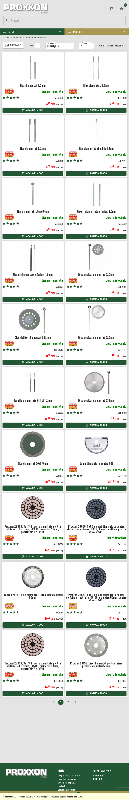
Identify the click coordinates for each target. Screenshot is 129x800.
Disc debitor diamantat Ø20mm (96, 275)
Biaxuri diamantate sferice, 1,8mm (33, 275)
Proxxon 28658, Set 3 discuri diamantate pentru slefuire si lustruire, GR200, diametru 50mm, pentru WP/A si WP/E (33, 666)
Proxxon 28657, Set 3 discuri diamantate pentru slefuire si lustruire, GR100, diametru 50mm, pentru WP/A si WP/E (96, 597)
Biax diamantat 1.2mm (33, 86)
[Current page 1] (60, 702)
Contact (61, 786)
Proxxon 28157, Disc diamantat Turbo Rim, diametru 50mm (33, 596)
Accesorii (17, 37)
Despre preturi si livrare (69, 775)
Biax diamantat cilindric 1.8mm (96, 148)
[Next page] (75, 702)
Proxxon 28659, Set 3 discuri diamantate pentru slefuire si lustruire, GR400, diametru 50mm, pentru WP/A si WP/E (33, 529)
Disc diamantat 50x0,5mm (32, 463)
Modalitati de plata (66, 782)
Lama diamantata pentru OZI (96, 463)
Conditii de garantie (67, 779)
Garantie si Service (66, 789)
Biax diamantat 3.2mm (33, 148)
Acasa (6, 37)
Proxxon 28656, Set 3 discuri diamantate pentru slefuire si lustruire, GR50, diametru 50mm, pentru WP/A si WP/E (96, 529)
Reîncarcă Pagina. (75, 796)
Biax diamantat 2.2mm (96, 86)
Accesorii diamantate (36, 37)
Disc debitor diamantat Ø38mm (33, 338)
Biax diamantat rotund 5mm (33, 211)
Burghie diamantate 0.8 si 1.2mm (32, 400)
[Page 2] (68, 702)
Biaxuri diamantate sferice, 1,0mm (96, 211)
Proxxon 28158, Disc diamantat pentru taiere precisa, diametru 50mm (96, 664)
